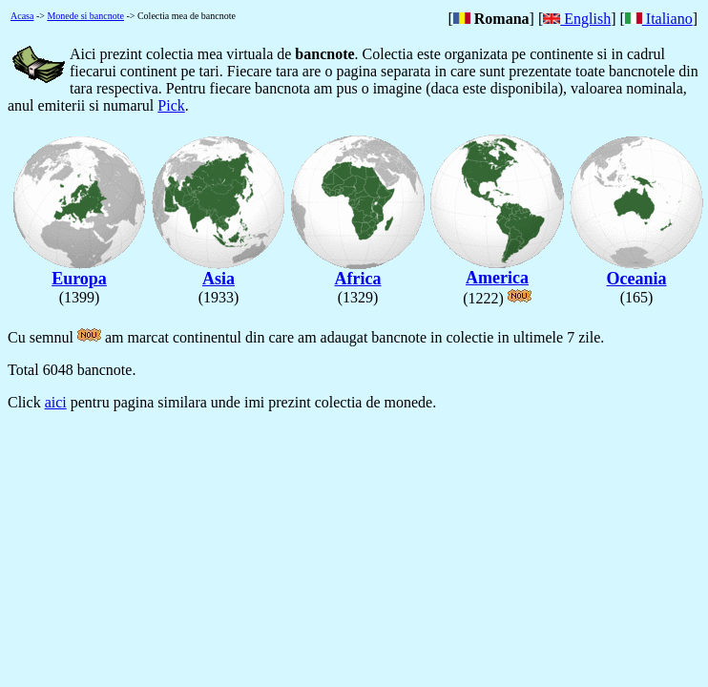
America (497, 270)
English (577, 18)
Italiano (659, 18)
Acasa (21, 15)
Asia (218, 271)
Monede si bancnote (85, 15)
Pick (170, 105)
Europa (79, 271)
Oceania (636, 271)
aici (56, 402)
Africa (358, 271)
